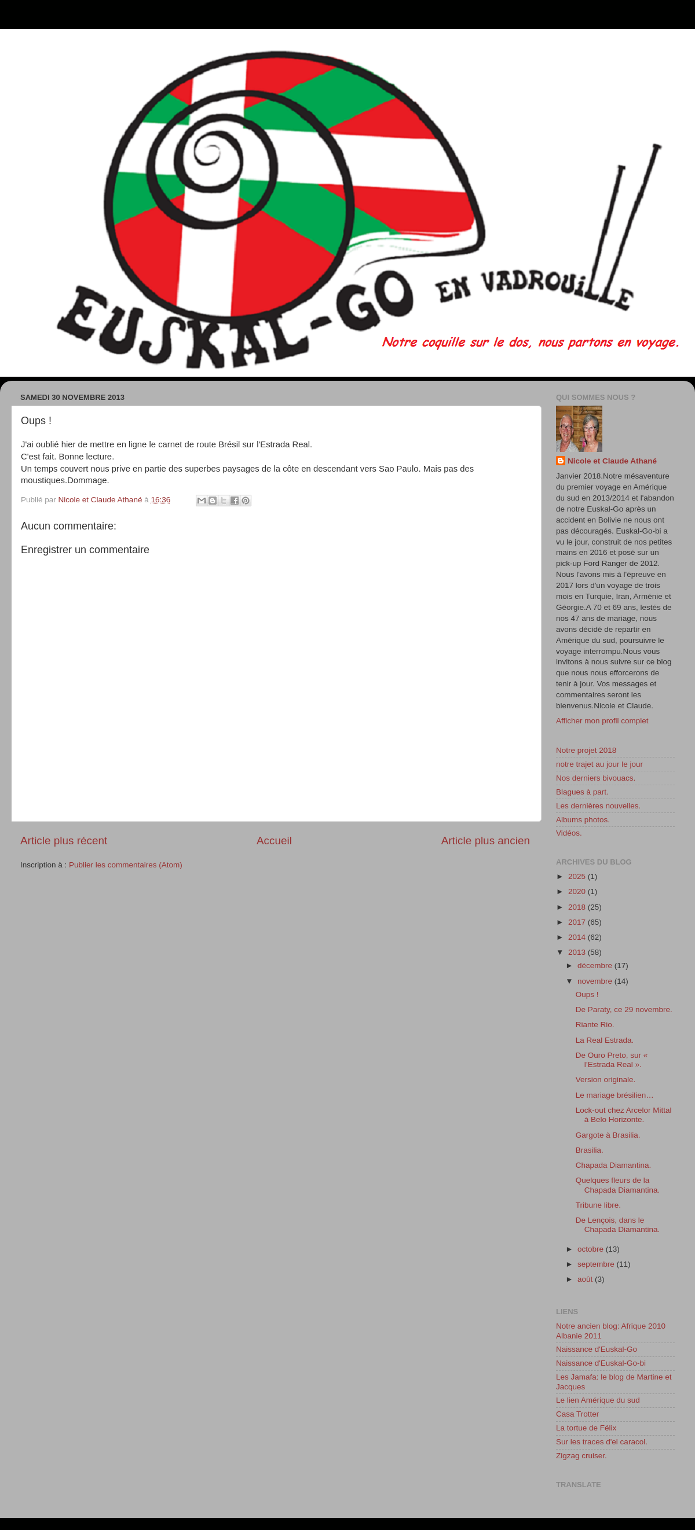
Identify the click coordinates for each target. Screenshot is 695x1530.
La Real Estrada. (605, 1040)
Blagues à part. (582, 792)
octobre (591, 1249)
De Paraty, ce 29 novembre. (624, 1009)
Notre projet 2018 (586, 750)
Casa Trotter (577, 1414)
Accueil (274, 840)
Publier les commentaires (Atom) (125, 864)
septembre (597, 1264)
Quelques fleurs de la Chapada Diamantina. (618, 1185)
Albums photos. (583, 819)
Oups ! (587, 994)
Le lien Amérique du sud (598, 1400)
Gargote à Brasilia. (608, 1135)
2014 (578, 937)
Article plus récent (63, 840)
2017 (578, 922)
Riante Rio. (595, 1024)
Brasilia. (589, 1150)
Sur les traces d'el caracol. (602, 1441)
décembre (595, 965)
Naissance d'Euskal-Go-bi (601, 1363)
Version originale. (606, 1079)
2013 (578, 952)
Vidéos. (569, 833)
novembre (595, 981)
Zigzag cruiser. (581, 1455)
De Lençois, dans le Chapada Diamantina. (618, 1225)
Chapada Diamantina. (614, 1165)
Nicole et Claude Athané (612, 461)
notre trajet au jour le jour (599, 764)
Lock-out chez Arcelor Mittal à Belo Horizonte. (624, 1115)
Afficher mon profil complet (602, 720)
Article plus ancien (485, 840)
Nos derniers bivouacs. (595, 778)
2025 (578, 876)
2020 (578, 891)
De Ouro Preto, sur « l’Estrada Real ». (612, 1060)
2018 (578, 907)
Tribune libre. (598, 1205)
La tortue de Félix (586, 1428)
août (586, 1279)
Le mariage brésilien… (615, 1095)
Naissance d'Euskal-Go (596, 1349)
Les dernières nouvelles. (598, 805)
